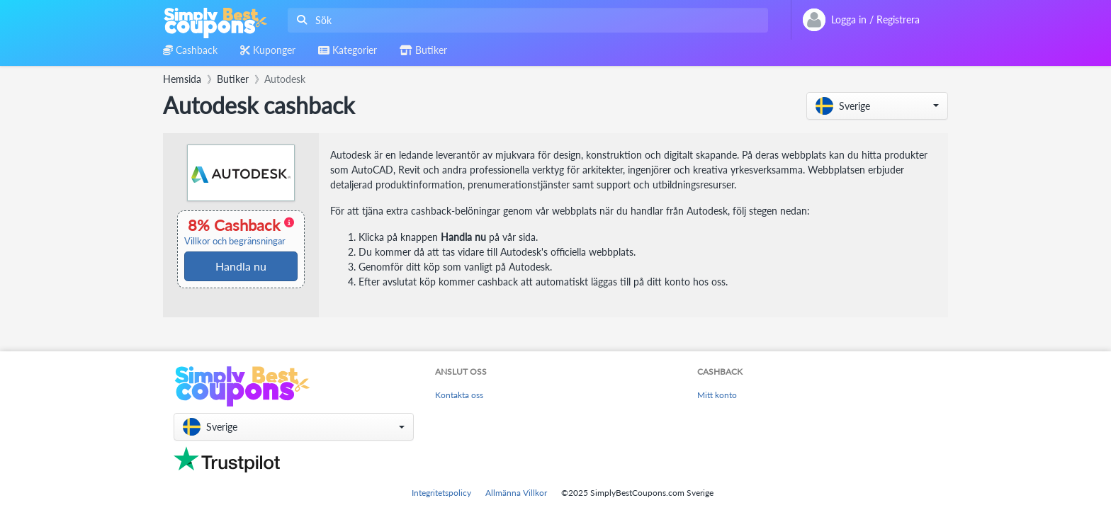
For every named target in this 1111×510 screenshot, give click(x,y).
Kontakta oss (459, 395)
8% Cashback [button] (239, 231)
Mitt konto (717, 395)
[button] (877, 106)
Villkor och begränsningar (235, 241)
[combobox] (525, 20)
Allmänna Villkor (516, 492)
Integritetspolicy (441, 492)
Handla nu (240, 266)
